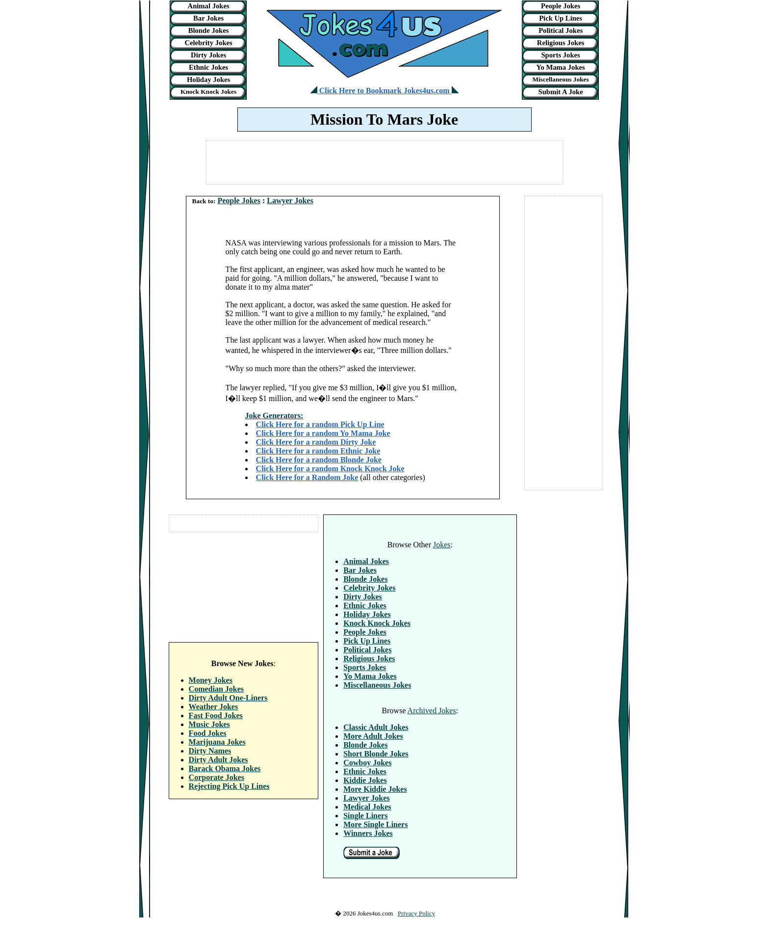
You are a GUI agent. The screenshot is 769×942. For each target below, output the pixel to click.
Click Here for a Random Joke (307, 477)
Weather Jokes (213, 706)
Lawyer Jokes (290, 200)
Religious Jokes (561, 43)
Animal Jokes (209, 6)
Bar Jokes (208, 18)
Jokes (442, 544)
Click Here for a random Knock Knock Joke (330, 468)
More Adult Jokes (373, 736)
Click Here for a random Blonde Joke (319, 460)
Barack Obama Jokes (225, 768)
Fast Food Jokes (216, 715)
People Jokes (560, 6)
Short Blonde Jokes (375, 754)
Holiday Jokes (208, 79)
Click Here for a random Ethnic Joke (318, 451)
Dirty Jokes (208, 55)
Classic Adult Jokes (375, 727)
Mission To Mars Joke (384, 119)
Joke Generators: (274, 415)
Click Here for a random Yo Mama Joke (323, 433)
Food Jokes (208, 733)
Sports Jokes (560, 55)
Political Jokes (560, 30)
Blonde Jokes (208, 30)
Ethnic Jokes (208, 67)
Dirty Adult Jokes (218, 759)
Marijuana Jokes (217, 742)
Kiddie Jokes (364, 780)
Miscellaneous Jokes (561, 79)
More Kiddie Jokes (375, 789)
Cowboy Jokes (367, 762)
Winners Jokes (368, 833)
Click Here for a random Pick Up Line (320, 424)
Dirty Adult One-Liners (228, 698)
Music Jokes (209, 724)
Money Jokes (210, 680)
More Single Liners (375, 824)
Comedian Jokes (216, 689)
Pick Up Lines (560, 18)
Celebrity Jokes (208, 43)
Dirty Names (210, 751)
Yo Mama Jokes (560, 67)
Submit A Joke (560, 92)
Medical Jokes (367, 807)
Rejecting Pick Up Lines (229, 786)
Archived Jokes (432, 710)
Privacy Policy (416, 913)
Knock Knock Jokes (208, 91)
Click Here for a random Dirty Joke (316, 442)
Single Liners (365, 815)
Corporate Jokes (216, 777)
